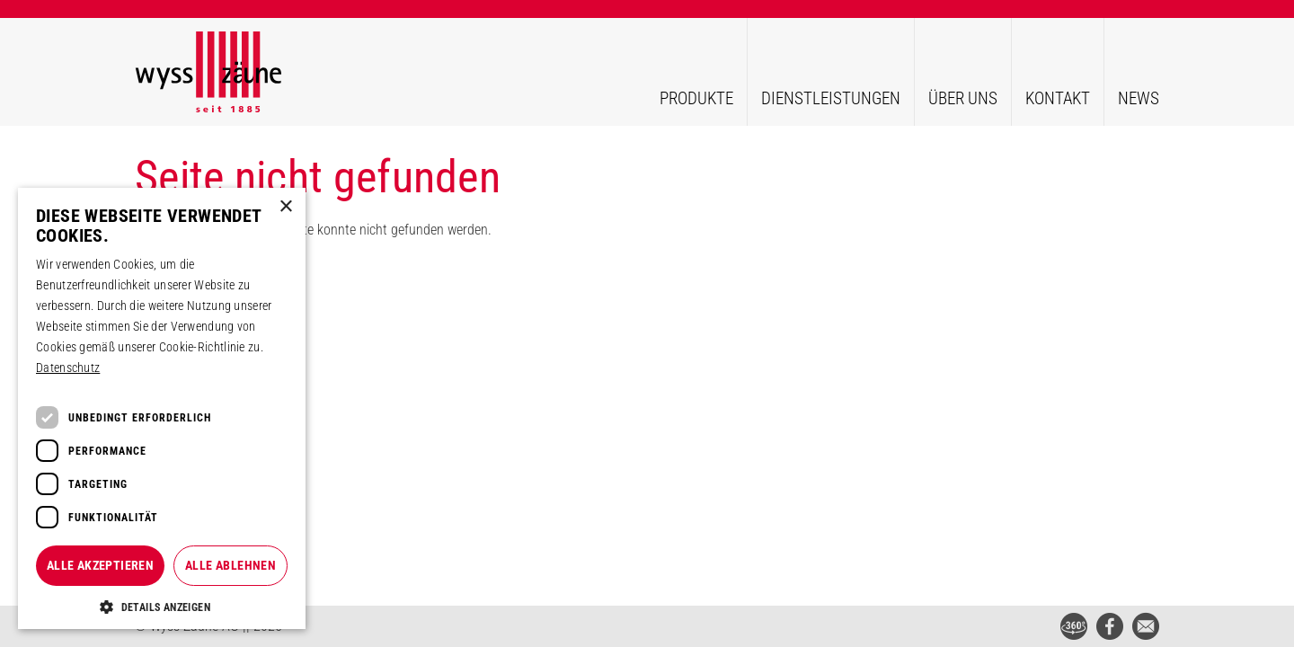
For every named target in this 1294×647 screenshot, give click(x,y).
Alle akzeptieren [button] (100, 565)
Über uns (962, 98)
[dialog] (162, 409)
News (1138, 98)
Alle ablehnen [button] (230, 565)
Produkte (696, 98)
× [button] (285, 207)
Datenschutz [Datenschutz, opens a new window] (68, 367)
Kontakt (1057, 98)
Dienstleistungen (830, 98)
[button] (162, 607)
